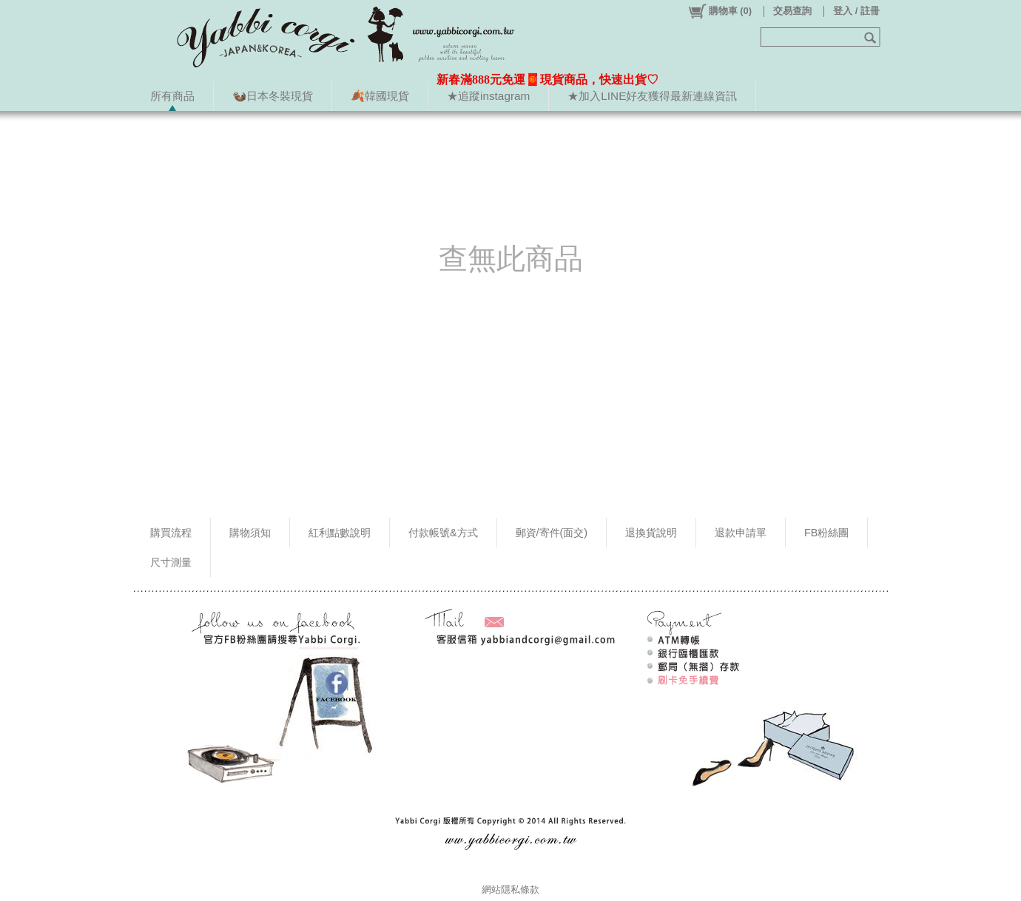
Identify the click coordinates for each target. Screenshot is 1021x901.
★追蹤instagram (488, 96)
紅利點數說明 (340, 533)
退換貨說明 (651, 533)
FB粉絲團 (826, 533)
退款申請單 (740, 533)
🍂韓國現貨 (380, 96)
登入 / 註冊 (856, 10)
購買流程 (171, 533)
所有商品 (172, 96)
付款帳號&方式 (443, 533)
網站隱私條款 (510, 889)
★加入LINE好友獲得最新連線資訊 (652, 96)
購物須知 (250, 533)
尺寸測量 (171, 562)
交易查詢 (792, 10)
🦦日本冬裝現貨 (272, 96)
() (719, 11)
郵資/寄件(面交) (552, 533)
